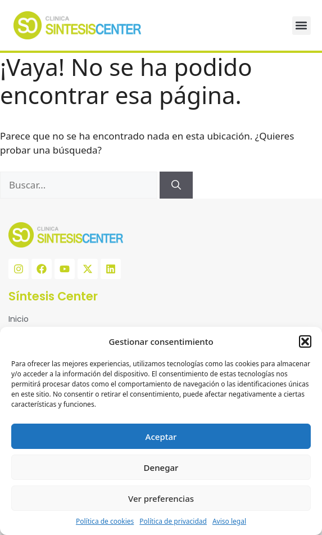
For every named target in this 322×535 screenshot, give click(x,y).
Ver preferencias (161, 498)
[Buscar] (176, 185)
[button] (305, 341)
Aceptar (161, 436)
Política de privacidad (173, 521)
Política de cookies (105, 521)
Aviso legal (229, 521)
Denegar (161, 467)
